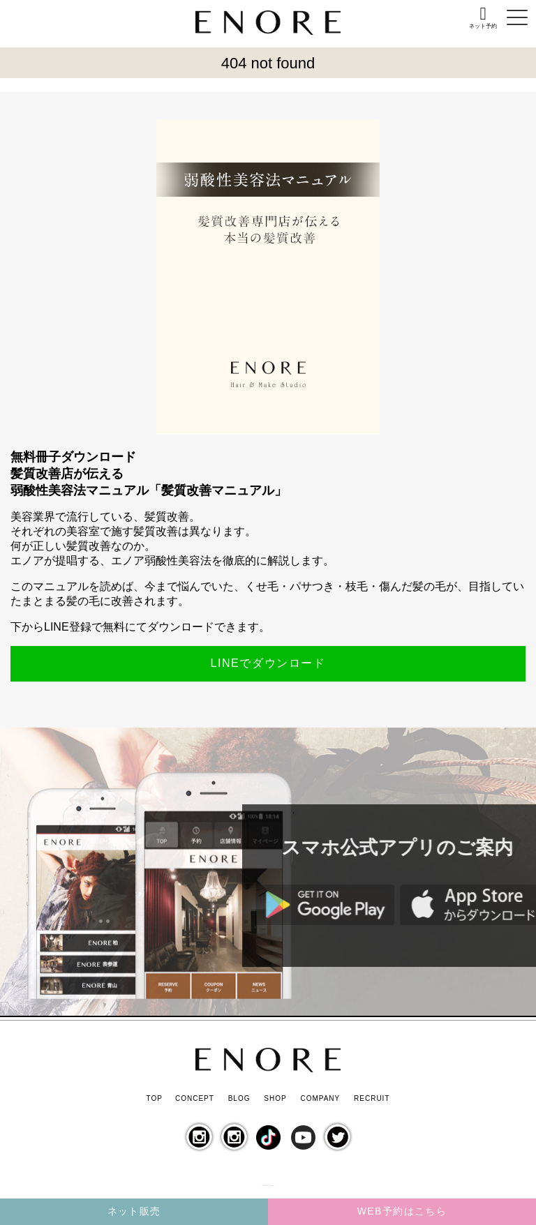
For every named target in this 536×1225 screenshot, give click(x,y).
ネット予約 (483, 26)
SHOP (275, 1098)
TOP (154, 1098)
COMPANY (320, 1098)
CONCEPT (194, 1098)
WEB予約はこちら (402, 1211)
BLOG (239, 1098)
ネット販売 (134, 1211)
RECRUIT (371, 1098)
